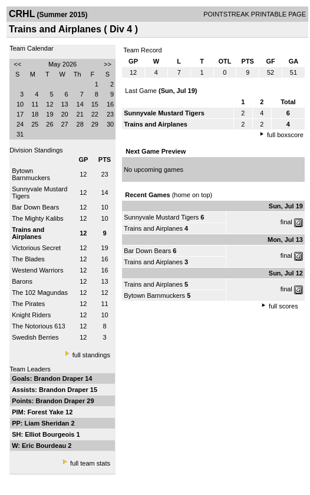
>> (107, 64)
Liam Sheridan (48, 423)
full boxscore (285, 134)
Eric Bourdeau (45, 445)
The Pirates (28, 303)
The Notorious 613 (38, 326)
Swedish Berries (35, 337)
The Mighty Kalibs (37, 218)
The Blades (28, 259)
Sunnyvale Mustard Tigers (161, 217)
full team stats (90, 463)
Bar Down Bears (35, 207)
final (286, 221)
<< (17, 64)
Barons (22, 281)
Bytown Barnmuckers (31, 174)
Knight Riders (31, 314)
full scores (283, 306)
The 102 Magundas (40, 292)
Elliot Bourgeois (50, 434)
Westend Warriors (37, 270)
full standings (91, 354)
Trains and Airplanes (153, 228)
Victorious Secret (36, 247)
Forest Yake (46, 412)
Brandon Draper (59, 378)
